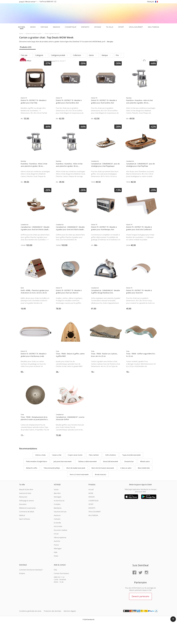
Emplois (22, 573)
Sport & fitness (24, 519)
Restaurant (23, 497)
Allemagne (57, 548)
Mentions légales (70, 611)
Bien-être (57, 493)
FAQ (55, 570)
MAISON (91, 497)
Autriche (57, 541)
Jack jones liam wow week (63, 461)
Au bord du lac (59, 500)
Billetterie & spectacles (27, 508)
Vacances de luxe (60, 511)
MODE (90, 493)
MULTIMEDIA (93, 515)
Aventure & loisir (25, 493)
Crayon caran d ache (75, 455)
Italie (55, 552)
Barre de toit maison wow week (103, 468)
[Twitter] (140, 573)
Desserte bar (129, 461)
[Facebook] (134, 573)
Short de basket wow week (75, 468)
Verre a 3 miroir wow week (79, 474)
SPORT (90, 504)
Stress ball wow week (110, 461)
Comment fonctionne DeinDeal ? (31, 570)
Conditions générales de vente (30, 611)
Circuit (56, 534)
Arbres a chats (40, 455)
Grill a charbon (110, 455)
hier (150, 590)
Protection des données (52, 611)
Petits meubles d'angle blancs (36, 461)
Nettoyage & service (26, 500)
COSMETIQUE (93, 500)
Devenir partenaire (140, 596)
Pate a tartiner (94, 455)
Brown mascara (100, 474)
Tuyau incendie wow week (131, 455)
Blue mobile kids (144, 468)
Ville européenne (60, 537)
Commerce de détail (26, 511)
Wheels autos (145, 461)
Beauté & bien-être (26, 489)
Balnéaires (57, 508)
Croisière (57, 504)
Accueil (91, 489)
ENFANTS (91, 508)
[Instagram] (146, 573)
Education (22, 504)
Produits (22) (25, 47)
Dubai (56, 556)
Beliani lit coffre (31, 468)
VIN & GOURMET (94, 511)
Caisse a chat (56, 455)
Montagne (57, 497)
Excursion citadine (60, 530)
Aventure (57, 515)
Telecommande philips (52, 468)
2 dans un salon (125, 468)
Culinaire (57, 519)
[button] (173, 619)
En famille (57, 523)
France (56, 545)
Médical (22, 515)
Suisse (56, 489)
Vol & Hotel (58, 526)
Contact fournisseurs (61, 573)
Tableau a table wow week (87, 461)
